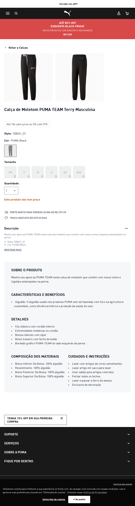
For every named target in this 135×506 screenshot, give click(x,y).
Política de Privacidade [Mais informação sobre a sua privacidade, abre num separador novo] (95, 494)
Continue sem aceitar (122, 486)
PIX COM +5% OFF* (68, 4)
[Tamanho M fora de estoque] (38, 172)
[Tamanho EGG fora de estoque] (79, 172)
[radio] (10, 151)
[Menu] (7, 13)
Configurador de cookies (70, 480)
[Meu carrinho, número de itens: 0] (127, 13)
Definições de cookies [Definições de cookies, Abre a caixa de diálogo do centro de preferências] (54, 501)
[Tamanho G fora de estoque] (51, 172)
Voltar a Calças (16, 47)
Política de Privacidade (45, 480)
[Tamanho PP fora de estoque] (10, 172)
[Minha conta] (118, 13)
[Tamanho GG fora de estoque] (65, 172)
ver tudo (67, 34)
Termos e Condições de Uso (18, 480)
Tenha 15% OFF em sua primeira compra (35, 419)
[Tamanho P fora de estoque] (24, 172)
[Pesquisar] (16, 13)
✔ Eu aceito (79, 501)
